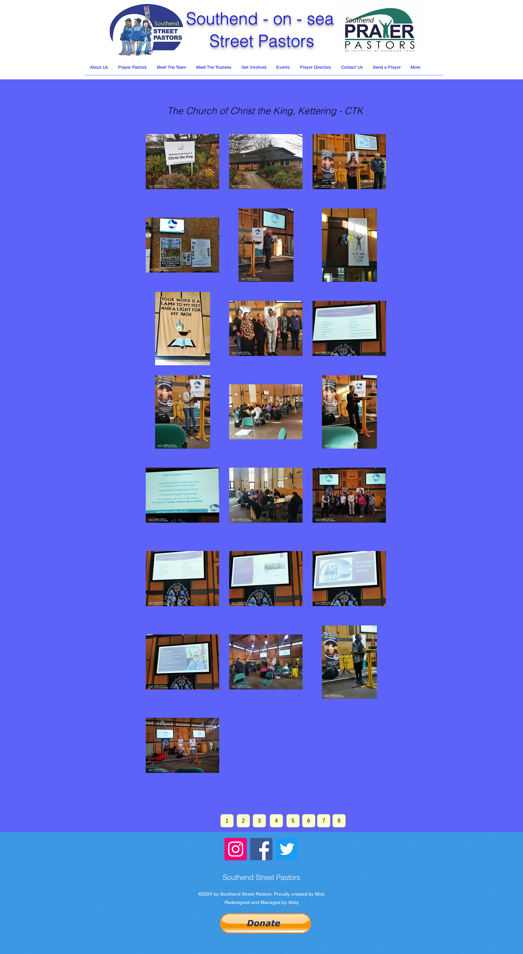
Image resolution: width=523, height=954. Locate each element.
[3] (259, 820)
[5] (293, 820)
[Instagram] (235, 849)
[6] (308, 820)
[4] (276, 820)
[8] (339, 820)
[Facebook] (261, 849)
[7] (323, 820)
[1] (226, 820)
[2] (243, 820)
